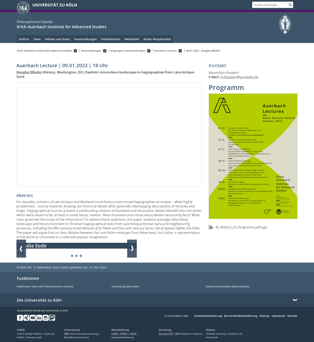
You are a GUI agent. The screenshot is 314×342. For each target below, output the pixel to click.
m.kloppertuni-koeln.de (239, 77)
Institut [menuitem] (24, 39)
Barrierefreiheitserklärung (240, 316)
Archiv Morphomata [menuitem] (157, 39)
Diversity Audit (34, 337)
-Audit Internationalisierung (81, 333)
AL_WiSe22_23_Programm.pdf (237, 227)
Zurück (21, 249)
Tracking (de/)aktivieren (125, 286)
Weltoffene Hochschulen (76, 337)
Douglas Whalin (29, 72)
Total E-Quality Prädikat (29, 333)
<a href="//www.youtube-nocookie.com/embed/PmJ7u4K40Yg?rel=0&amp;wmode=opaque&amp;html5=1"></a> (109, 134)
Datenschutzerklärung (208, 316)
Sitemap (264, 316)
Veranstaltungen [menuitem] (85, 39)
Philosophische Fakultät (35, 22)
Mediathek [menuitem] (132, 39)
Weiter (132, 249)
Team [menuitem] (37, 39)
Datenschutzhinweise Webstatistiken (228, 286)
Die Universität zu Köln (39, 300)
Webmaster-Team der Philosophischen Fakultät (45, 286)
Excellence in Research (188, 333)
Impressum (278, 316)
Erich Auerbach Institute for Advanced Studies (61, 26)
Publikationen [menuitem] (110, 39)
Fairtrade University (216, 333)
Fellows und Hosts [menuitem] (57, 39)
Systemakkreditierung (122, 337)
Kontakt (292, 316)
